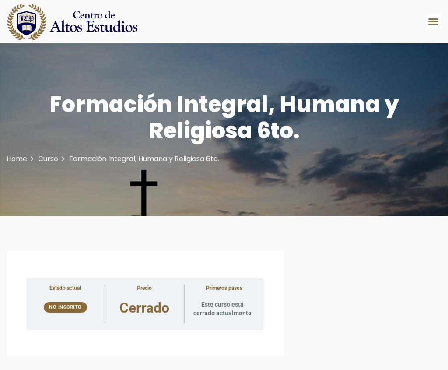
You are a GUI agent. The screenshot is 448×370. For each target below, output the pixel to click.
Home (17, 159)
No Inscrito (65, 307)
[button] (433, 21)
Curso (48, 159)
